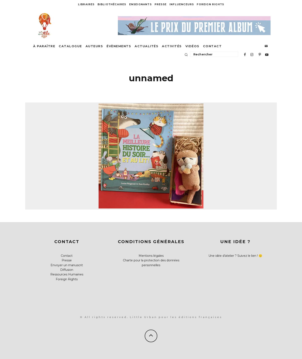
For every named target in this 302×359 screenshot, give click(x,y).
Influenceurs (181, 4)
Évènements (119, 46)
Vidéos (192, 46)
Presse (161, 4)
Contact (212, 46)
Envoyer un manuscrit (67, 265)
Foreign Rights (210, 4)
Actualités (146, 46)
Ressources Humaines (66, 274)
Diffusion (66, 270)
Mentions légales (151, 256)
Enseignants (140, 4)
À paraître (44, 46)
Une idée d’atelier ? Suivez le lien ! (233, 256)
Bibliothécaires (112, 4)
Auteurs (94, 46)
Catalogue (70, 46)
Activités (172, 46)
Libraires (86, 4)
